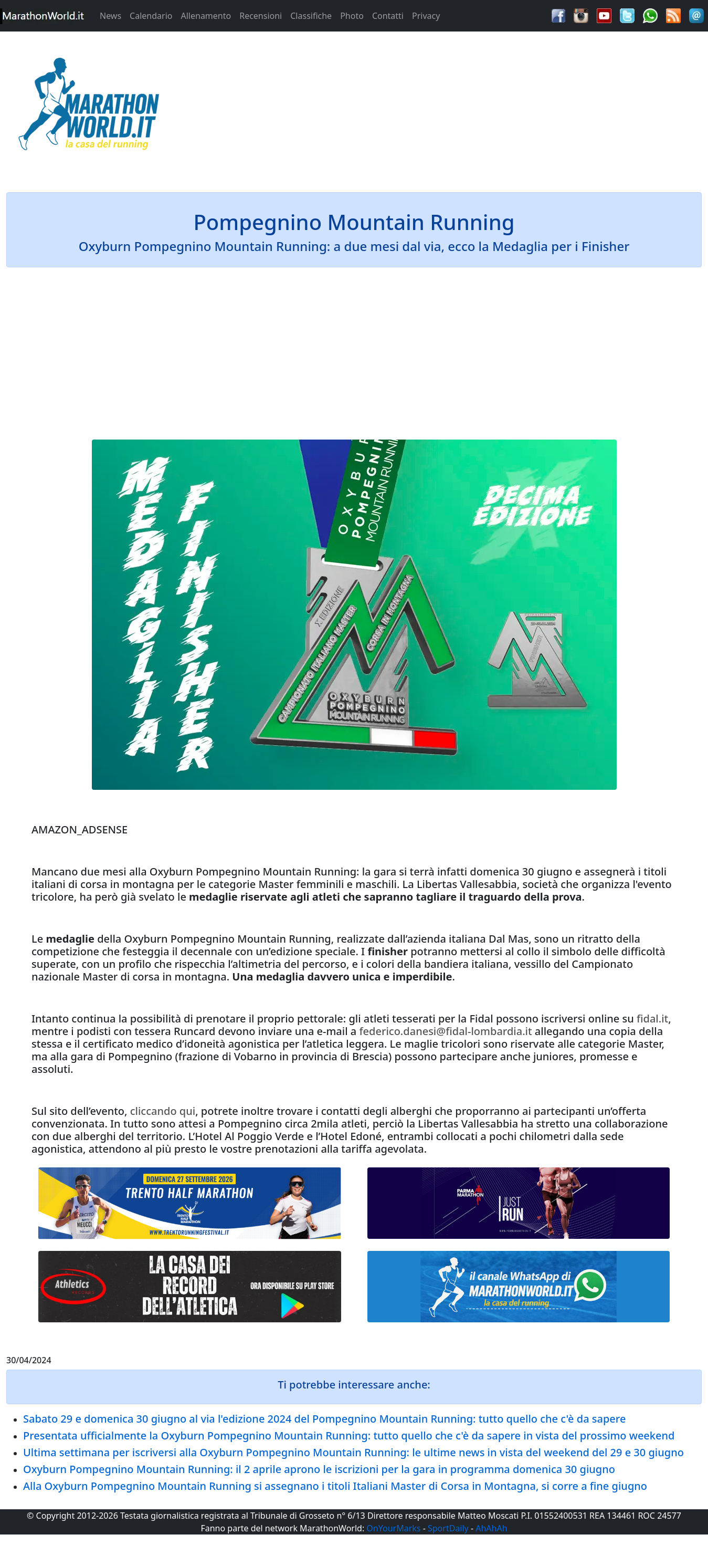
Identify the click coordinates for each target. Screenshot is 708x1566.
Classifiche (311, 16)
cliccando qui (162, 1111)
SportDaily (448, 1528)
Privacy (426, 16)
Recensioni (260, 16)
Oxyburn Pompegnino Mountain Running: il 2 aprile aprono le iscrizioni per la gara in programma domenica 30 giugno (319, 1469)
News (110, 16)
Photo (352, 16)
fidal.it (652, 1018)
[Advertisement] (442, 107)
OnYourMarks (393, 1528)
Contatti (388, 16)
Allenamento (206, 16)
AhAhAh (491, 1528)
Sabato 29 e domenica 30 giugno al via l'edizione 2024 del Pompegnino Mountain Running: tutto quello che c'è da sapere (324, 1419)
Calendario (151, 16)
